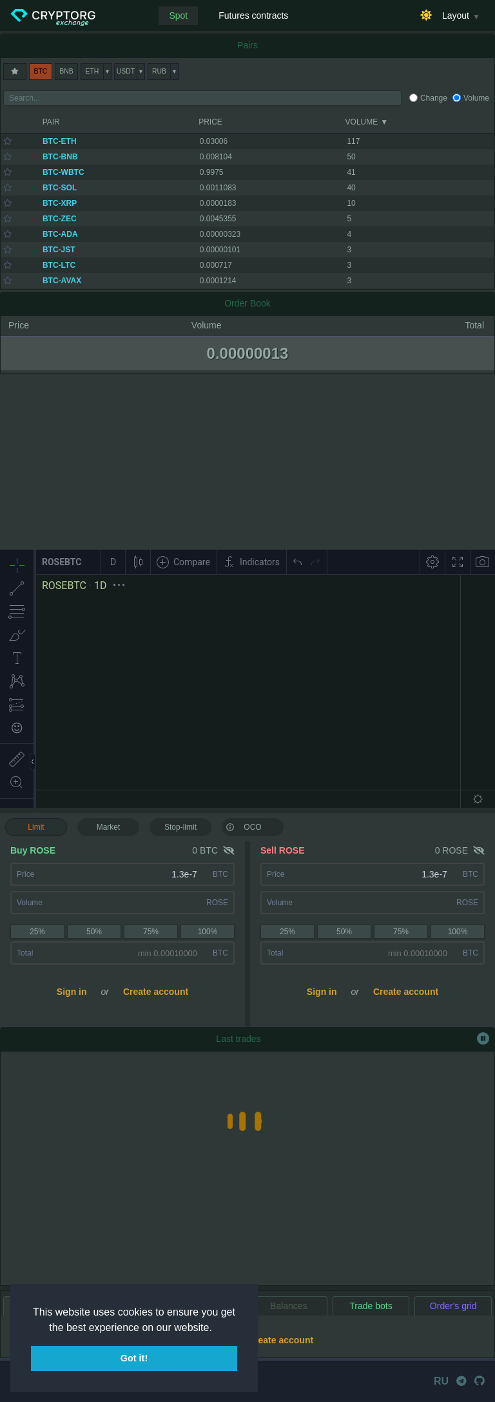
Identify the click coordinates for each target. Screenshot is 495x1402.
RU (441, 1381)
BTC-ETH (60, 141)
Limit (36, 827)
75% (151, 931)
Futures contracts (253, 15)
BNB (66, 71)
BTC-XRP (60, 203)
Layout (455, 15)
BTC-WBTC (63, 172)
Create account (155, 991)
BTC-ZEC (60, 218)
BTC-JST (59, 249)
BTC (41, 71)
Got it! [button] (134, 1358)
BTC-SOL (60, 187)
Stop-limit (180, 827)
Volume (476, 98)
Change (433, 98)
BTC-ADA (60, 234)
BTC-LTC (59, 265)
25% (37, 931)
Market (109, 827)
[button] (216, 1328)
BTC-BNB (60, 156)
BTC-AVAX (62, 280)
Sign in (72, 991)
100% (208, 931)
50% (94, 931)
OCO (244, 826)
